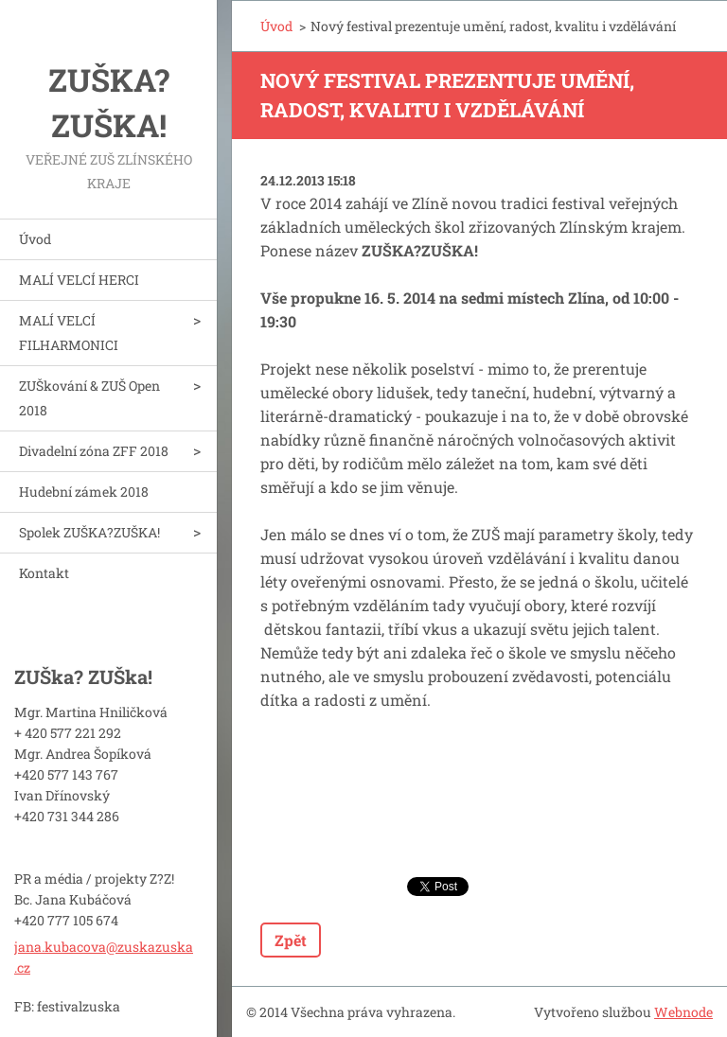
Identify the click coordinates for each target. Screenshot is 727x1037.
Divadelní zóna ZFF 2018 (93, 451)
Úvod (35, 239)
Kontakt (44, 573)
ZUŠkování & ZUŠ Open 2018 (89, 398)
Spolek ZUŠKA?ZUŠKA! (89, 532)
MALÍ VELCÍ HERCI (79, 280)
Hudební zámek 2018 (84, 492)
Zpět (291, 940)
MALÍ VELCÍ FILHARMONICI (68, 332)
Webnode (683, 1012)
